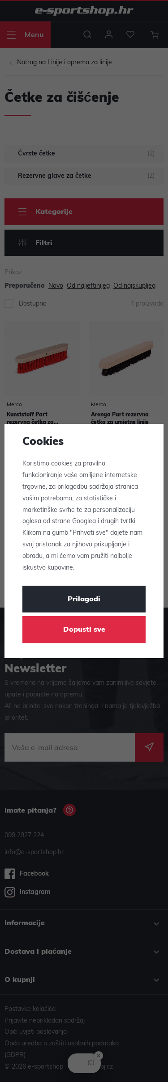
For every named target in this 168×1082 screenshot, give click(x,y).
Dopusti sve (84, 629)
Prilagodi (84, 599)
